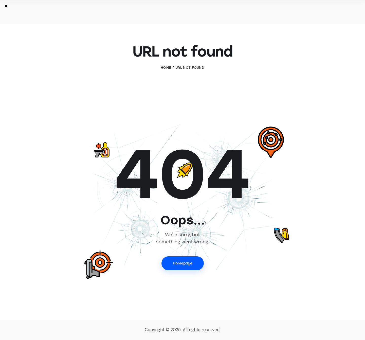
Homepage (182, 263)
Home (166, 67)
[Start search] (343, 13)
